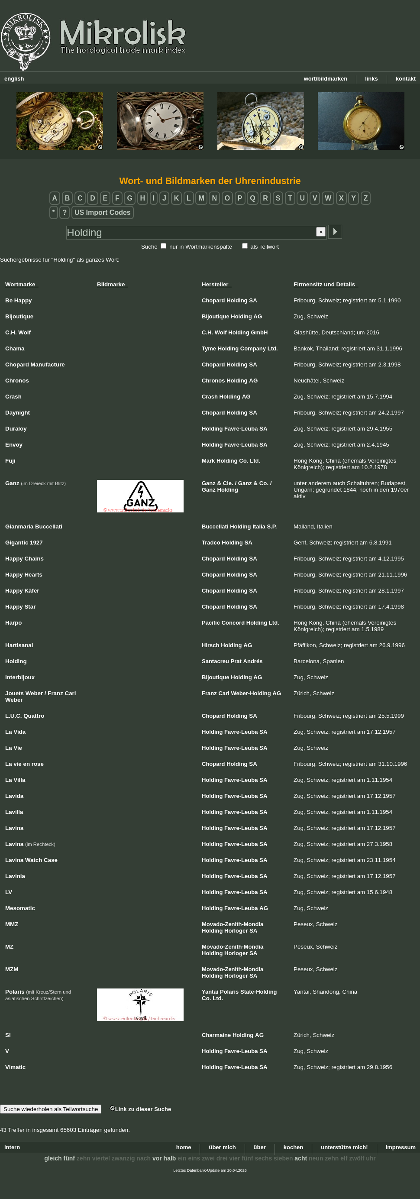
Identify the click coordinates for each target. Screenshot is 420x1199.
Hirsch (210, 645)
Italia (258, 526)
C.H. (207, 332)
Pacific (211, 622)
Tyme (209, 348)
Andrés (253, 661)
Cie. (228, 483)
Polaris (229, 991)
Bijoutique (215, 316)
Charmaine (216, 1035)
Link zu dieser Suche (140, 1109)
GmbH (259, 332)
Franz (209, 693)
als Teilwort (264, 246)
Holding (236, 300)
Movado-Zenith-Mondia (232, 924)
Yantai (210, 991)
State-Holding (258, 991)
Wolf (221, 332)
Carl (223, 693)
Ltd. (273, 348)
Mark (208, 460)
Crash (210, 396)
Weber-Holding (251, 693)
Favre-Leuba (241, 428)
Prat (236, 661)
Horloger (236, 930)
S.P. (272, 526)
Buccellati (215, 526)
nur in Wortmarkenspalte (200, 246)
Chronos (213, 380)
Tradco (211, 542)
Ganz (209, 483)
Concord (233, 622)
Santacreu (215, 661)
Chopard (213, 300)
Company (253, 348)
